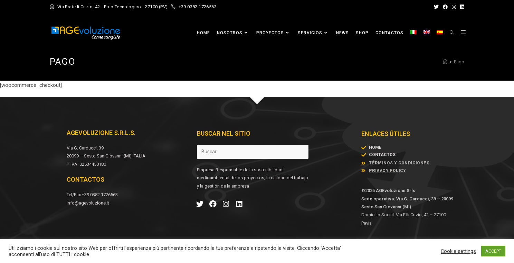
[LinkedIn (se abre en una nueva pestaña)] (461, 6)
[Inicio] (445, 61)
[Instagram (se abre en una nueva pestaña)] (454, 6)
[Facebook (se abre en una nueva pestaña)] (445, 6)
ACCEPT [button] (493, 251)
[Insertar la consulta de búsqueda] (252, 152)
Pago (459, 61)
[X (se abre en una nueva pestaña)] (436, 6)
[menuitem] (413, 33)
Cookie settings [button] (458, 251)
